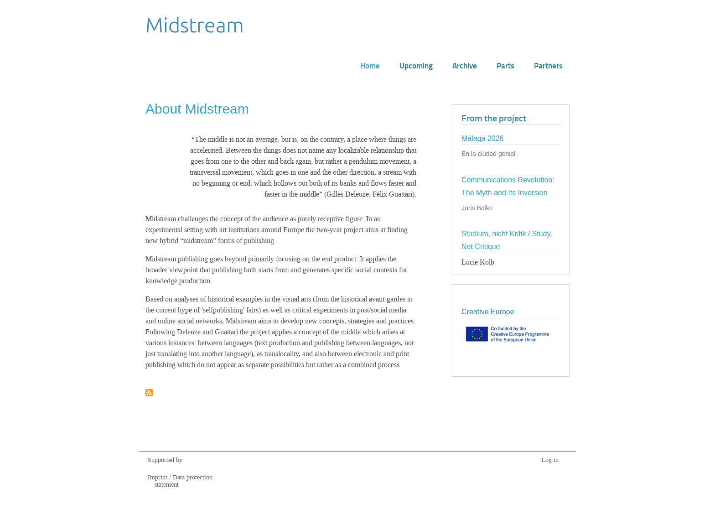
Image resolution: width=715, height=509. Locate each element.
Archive (464, 65)
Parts (505, 65)
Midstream (194, 25)
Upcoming (416, 65)
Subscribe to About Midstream (149, 393)
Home (370, 65)
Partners (548, 65)
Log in (550, 460)
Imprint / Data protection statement (180, 480)
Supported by (165, 460)
